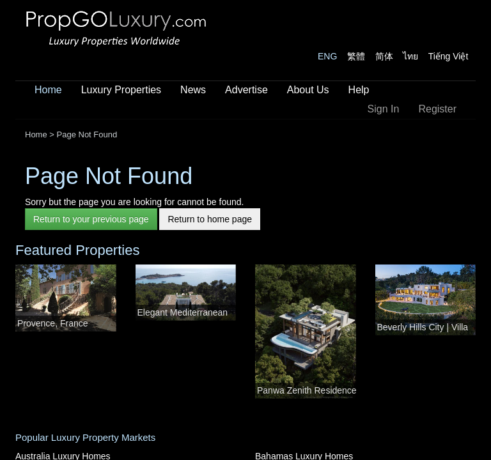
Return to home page (210, 219)
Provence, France (52, 323)
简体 (384, 56)
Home (48, 89)
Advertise (246, 89)
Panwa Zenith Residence (307, 390)
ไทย (410, 56)
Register (437, 108)
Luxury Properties (121, 89)
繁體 (356, 56)
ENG (327, 56)
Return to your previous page (91, 219)
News (193, 89)
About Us (308, 89)
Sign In (384, 108)
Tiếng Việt (448, 56)
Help (359, 89)
